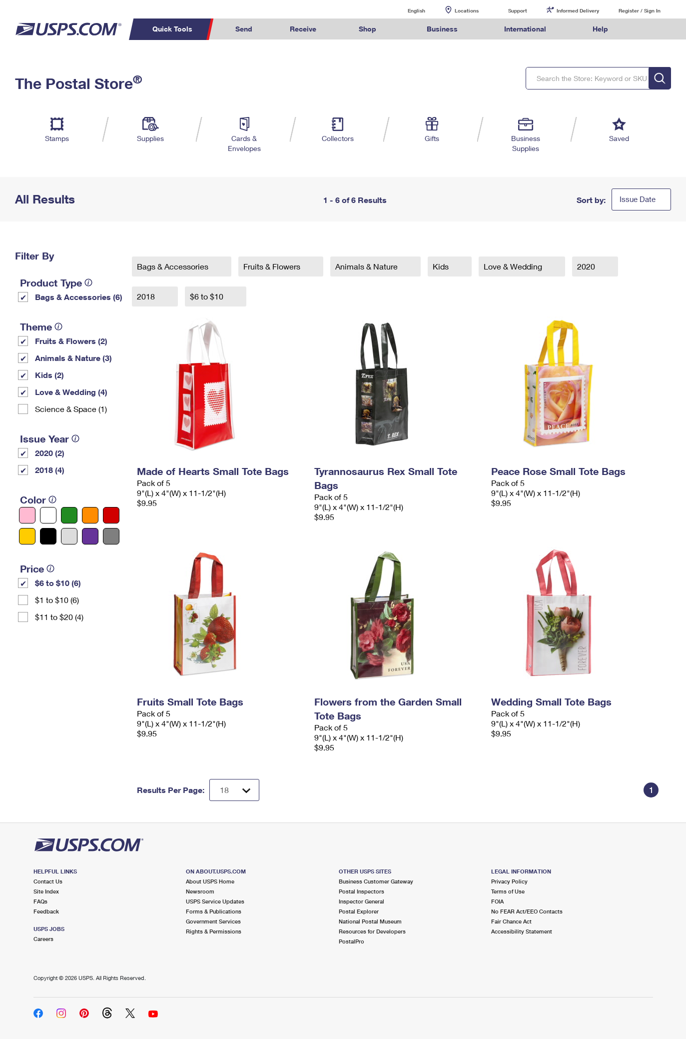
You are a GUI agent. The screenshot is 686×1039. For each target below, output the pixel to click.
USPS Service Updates (215, 901)
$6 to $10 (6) (58, 583)
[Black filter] (48, 536)
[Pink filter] (27, 515)
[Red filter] (111, 515)
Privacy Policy (509, 881)
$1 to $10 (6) (57, 599)
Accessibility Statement (521, 931)
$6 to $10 (207, 296)
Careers (43, 939)
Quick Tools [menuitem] (172, 28)
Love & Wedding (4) (71, 391)
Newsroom (200, 891)
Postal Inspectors (361, 891)
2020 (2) (49, 453)
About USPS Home (210, 881)
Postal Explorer (359, 911)
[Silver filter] (69, 536)
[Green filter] (69, 515)
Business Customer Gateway (376, 881)
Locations (467, 11)
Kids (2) (49, 375)
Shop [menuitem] (367, 28)
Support (517, 11)
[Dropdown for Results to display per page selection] (234, 790)
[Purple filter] (90, 536)
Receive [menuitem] (303, 28)
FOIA (497, 901)
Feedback (46, 911)
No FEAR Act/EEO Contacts (527, 911)
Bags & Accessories (173, 266)
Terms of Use (508, 891)
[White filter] (48, 515)
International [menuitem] (525, 28)
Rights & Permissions (213, 931)
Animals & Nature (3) (73, 357)
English (406, 10)
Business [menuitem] (442, 28)
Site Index (46, 891)
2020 (587, 266)
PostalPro (351, 941)
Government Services (213, 921)
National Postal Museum (370, 921)
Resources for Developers (372, 931)
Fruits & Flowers (272, 266)
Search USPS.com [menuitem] (645, 29)
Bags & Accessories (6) (78, 297)
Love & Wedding (514, 266)
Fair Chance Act (511, 921)
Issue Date (638, 199)
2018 (147, 296)
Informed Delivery (578, 11)
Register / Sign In (640, 11)
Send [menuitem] (243, 28)
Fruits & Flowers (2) (71, 341)
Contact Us (47, 881)
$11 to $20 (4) (59, 617)
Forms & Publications (213, 911)
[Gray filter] (111, 536)
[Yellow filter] (27, 536)
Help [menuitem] (600, 28)
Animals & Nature (367, 266)
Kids (442, 266)
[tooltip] (88, 282)
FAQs (40, 901)
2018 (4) (49, 469)
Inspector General (361, 901)
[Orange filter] (90, 515)
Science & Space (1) (71, 409)
